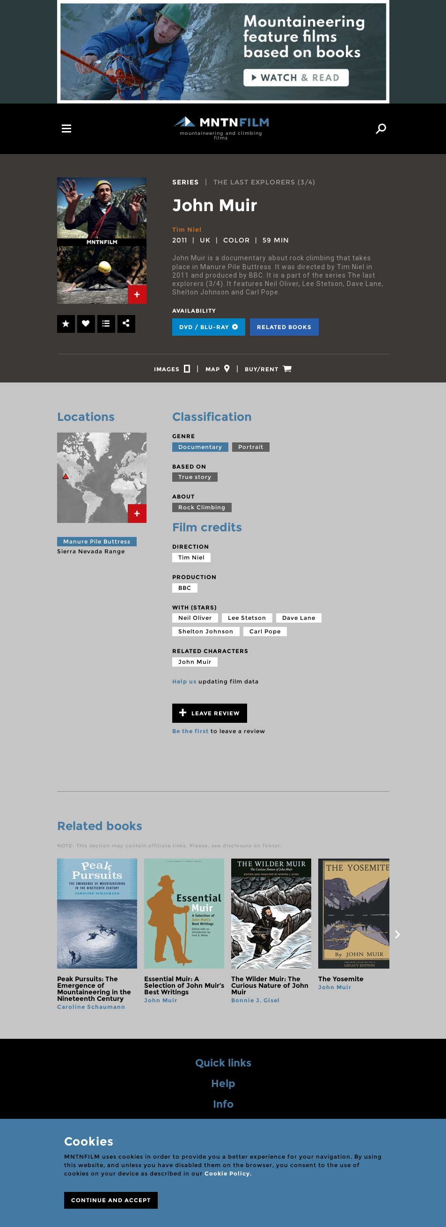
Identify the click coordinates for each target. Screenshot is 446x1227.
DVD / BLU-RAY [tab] (208, 327)
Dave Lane (298, 621)
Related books (284, 327)
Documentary (200, 451)
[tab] (137, 294)
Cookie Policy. (228, 1173)
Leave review (209, 717)
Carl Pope (265, 635)
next (397, 938)
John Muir (195, 665)
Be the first (190, 735)
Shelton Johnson (206, 635)
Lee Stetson (247, 621)
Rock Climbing (202, 511)
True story (195, 481)
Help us (184, 685)
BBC (184, 591)
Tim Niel (188, 229)
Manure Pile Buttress (97, 545)
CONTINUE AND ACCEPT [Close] (111, 1200)
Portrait (250, 451)
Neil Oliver (195, 621)
